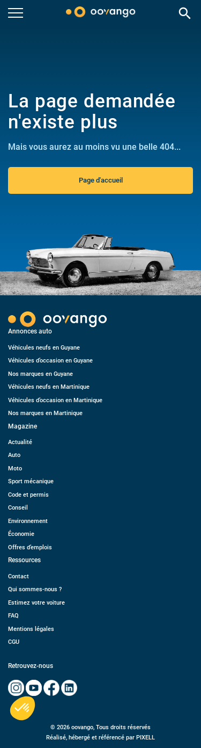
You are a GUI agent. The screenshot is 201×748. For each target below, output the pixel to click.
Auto (14, 455)
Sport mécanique (31, 481)
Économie (21, 534)
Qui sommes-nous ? (35, 589)
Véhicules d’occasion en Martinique (55, 400)
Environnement (28, 521)
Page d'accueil (101, 180)
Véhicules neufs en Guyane (44, 347)
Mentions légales (31, 629)
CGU (13, 641)
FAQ (13, 615)
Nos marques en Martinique (45, 413)
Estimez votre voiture (36, 602)
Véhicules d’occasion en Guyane (50, 360)
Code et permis (28, 494)
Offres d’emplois (30, 547)
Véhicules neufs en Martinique (49, 386)
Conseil (18, 507)
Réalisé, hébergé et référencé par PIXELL (100, 737)
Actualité (20, 442)
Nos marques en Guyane (40, 374)
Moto (15, 468)
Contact (18, 576)
